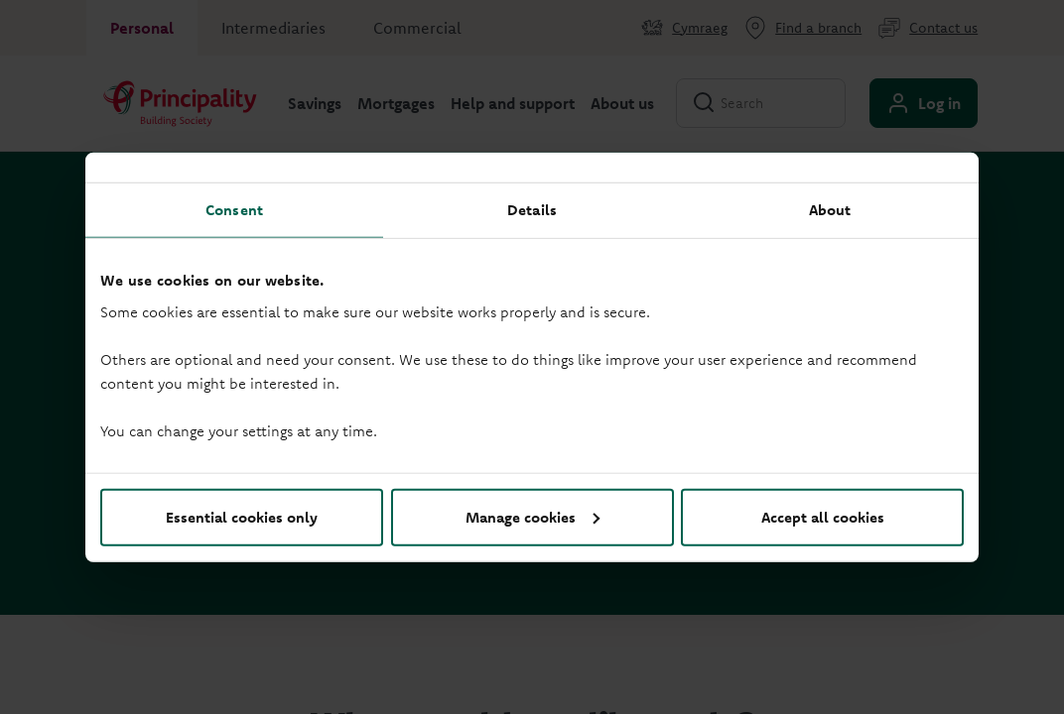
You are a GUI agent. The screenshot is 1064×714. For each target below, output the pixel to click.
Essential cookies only (242, 516)
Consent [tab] (234, 209)
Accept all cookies (822, 516)
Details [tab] (532, 209)
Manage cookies (532, 516)
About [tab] (830, 209)
